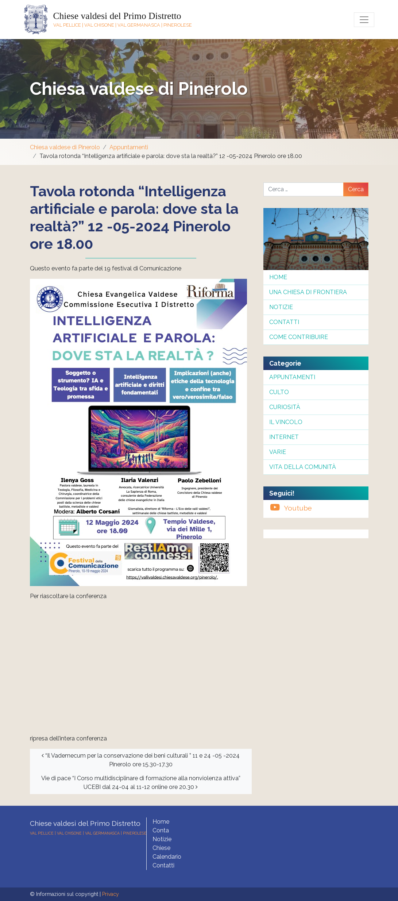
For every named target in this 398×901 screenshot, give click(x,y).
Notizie (281, 307)
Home (278, 277)
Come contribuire (298, 337)
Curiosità (284, 407)
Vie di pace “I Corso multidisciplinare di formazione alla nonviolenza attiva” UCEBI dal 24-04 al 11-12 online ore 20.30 (140, 782)
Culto (279, 392)
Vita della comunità (302, 466)
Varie (277, 451)
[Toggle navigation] (364, 19)
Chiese (161, 847)
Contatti (284, 322)
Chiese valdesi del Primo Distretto (117, 16)
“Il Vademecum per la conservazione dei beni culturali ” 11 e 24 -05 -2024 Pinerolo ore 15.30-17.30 (141, 760)
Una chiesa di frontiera (308, 292)
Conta (160, 830)
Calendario (166, 856)
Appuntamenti (128, 147)
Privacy (110, 894)
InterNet (284, 437)
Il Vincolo (285, 422)
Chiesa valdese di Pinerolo (139, 88)
